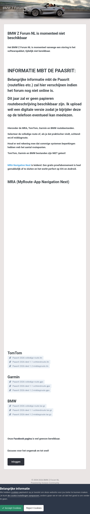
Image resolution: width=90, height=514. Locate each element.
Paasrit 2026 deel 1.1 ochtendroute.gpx (31, 386)
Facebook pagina (23, 438)
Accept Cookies (11, 508)
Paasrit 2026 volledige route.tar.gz (29, 406)
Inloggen (15, 461)
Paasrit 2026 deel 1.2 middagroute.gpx (31, 390)
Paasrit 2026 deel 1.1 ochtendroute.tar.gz (32, 410)
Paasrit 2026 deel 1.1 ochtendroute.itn (31, 362)
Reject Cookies (34, 508)
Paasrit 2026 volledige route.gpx (28, 381)
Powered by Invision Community (45, 483)
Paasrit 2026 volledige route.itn (27, 357)
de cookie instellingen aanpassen (23, 495)
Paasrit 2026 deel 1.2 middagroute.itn (30, 366)
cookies (15, 492)
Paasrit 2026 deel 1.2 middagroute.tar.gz (32, 414)
